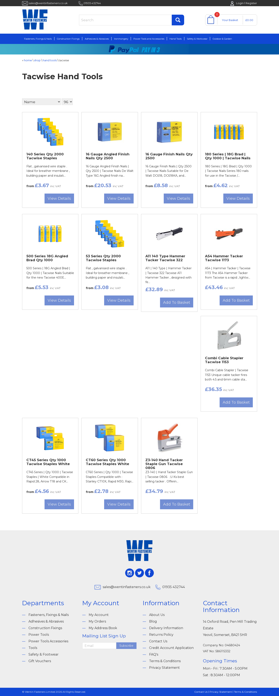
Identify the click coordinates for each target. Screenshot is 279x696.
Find (178, 20)
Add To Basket (176, 302)
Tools (32, 648)
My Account (99, 615)
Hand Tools (176, 38)
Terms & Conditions (165, 661)
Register (251, 3)
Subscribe (126, 646)
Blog (153, 621)
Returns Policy (161, 635)
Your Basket (230, 20)
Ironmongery (121, 38)
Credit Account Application (171, 648)
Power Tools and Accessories (148, 38)
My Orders (97, 621)
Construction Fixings (68, 38)
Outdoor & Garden (222, 38)
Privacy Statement (164, 668)
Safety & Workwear (197, 38)
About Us (157, 615)
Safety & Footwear (43, 654)
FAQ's (153, 654)
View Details (59, 198)
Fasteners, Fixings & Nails (38, 38)
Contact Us (158, 641)
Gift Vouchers (39, 661)
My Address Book (103, 628)
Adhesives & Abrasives (97, 38)
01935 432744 (92, 3)
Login (240, 3)
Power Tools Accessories (48, 641)
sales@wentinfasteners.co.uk (48, 3)
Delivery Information (166, 628)
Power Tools (38, 635)
